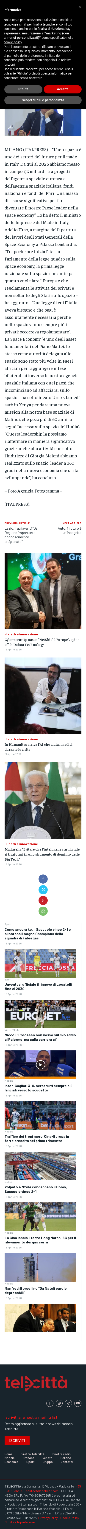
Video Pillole (12, 1029)
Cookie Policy (69, 1518)
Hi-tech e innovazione (21, 634)
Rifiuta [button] (23, 89)
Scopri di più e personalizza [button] (43, 100)
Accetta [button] (63, 89)
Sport (8, 924)
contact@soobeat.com (42, 1491)
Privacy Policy (48, 1518)
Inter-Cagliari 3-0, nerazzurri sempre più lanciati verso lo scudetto (38, 1087)
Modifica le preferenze (20, 1522)
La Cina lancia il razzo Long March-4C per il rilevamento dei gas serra (40, 1239)
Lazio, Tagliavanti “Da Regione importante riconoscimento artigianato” (21, 535)
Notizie (9, 1080)
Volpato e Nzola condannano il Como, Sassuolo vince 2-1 (36, 1189)
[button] (80, 7)
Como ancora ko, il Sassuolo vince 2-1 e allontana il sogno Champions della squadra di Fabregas (38, 933)
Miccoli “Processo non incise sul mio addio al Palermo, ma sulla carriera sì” (40, 1037)
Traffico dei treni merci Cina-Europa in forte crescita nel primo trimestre (37, 1138)
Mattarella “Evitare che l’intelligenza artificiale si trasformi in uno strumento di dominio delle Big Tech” (42, 854)
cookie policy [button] (13, 42)
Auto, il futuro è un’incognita (69, 530)
